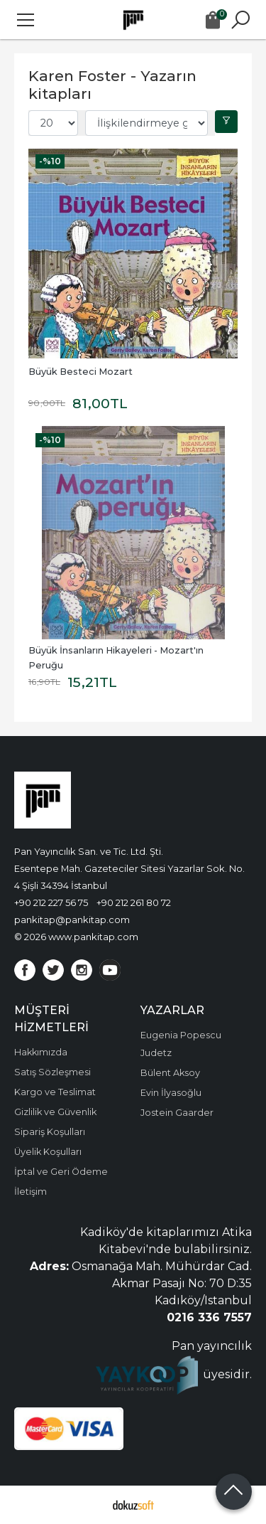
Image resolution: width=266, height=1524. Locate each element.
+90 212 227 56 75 (51, 902)
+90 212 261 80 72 (133, 902)
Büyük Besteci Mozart (80, 371)
